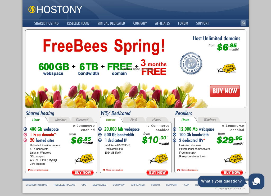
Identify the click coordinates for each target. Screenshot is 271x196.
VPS (84, 185)
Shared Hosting (37, 185)
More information (39, 169)
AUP (186, 185)
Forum (155, 185)
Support (172, 185)
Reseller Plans (64, 185)
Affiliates (137, 185)
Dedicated (99, 185)
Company (119, 185)
